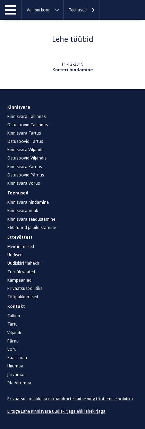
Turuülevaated (21, 272)
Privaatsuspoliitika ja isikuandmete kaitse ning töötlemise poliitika (70, 398)
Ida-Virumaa (19, 383)
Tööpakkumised (22, 296)
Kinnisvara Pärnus (24, 166)
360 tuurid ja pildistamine (31, 227)
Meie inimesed (20, 246)
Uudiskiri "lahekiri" (24, 263)
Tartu (12, 324)
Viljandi (14, 332)
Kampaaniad (19, 280)
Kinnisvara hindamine (28, 202)
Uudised (15, 255)
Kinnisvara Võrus (23, 183)
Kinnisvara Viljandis (25, 149)
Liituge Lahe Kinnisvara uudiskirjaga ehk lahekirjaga (56, 411)
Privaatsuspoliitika (25, 288)
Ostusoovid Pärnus (25, 175)
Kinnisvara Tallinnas (26, 116)
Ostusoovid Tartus (25, 141)
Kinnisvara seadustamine (31, 219)
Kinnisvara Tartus (24, 133)
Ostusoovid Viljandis (26, 158)
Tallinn (13, 315)
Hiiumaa (15, 366)
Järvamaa (16, 374)
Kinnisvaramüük (22, 210)
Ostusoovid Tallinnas (27, 124)
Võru (12, 349)
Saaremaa (17, 357)
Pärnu (13, 341)
